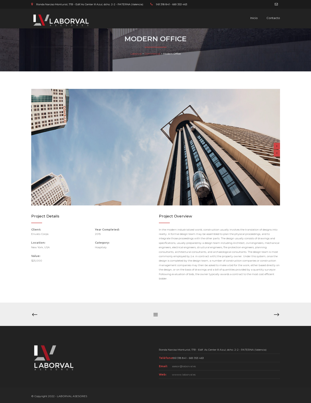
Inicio (254, 18)
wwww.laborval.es (184, 374)
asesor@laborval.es (184, 366)
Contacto (273, 18)
